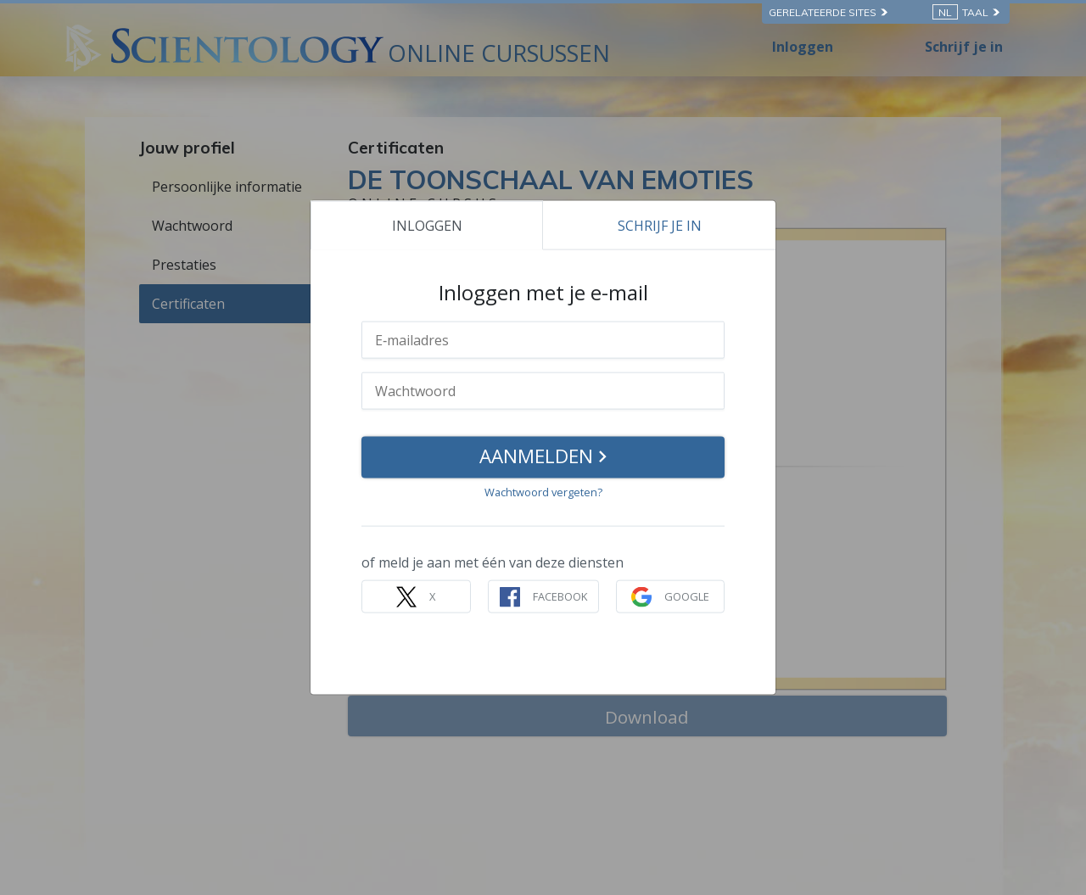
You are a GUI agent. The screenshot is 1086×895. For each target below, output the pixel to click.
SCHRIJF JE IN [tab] (660, 224)
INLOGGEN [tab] (427, 224)
